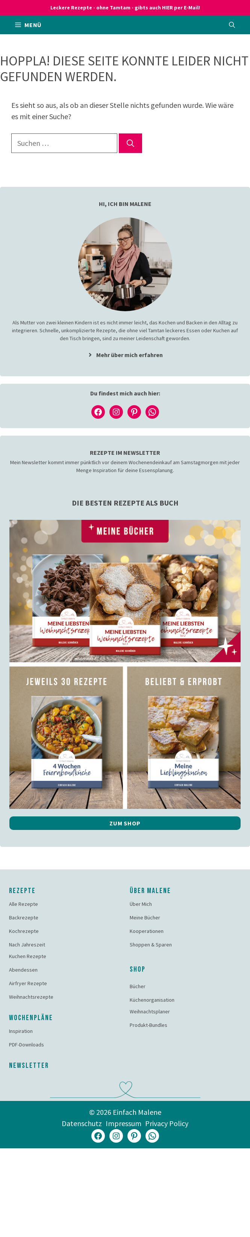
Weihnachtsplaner (150, 1011)
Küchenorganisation (152, 999)
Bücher (137, 986)
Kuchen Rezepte (27, 956)
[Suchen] (130, 143)
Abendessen (23, 969)
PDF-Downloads (26, 1044)
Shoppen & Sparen (151, 944)
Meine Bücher (145, 917)
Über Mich (141, 904)
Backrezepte (23, 917)
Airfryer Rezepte (28, 983)
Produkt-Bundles (148, 1025)
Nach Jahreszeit (27, 944)
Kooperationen (147, 931)
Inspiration (21, 1031)
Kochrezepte (24, 931)
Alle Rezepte (23, 904)
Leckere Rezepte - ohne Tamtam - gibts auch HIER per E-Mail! (125, 7)
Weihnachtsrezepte (31, 996)
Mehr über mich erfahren (129, 355)
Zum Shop (124, 823)
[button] (232, 24)
